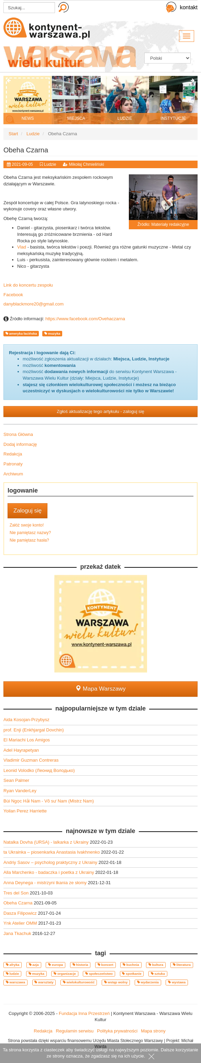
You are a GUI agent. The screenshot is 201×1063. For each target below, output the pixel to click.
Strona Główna (18, 434)
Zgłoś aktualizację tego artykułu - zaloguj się (100, 411)
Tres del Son (16, 893)
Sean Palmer (16, 780)
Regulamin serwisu (75, 1030)
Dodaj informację (20, 444)
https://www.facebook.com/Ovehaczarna (85, 318)
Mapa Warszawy (100, 688)
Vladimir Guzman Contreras (30, 760)
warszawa (15, 982)
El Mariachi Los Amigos (26, 739)
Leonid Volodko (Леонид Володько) (39, 770)
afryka (12, 965)
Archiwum (13, 473)
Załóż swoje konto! (27, 525)
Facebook (13, 294)
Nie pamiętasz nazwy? (30, 532)
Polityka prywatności (117, 1030)
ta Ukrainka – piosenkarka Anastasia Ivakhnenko (52, 852)
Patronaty (13, 463)
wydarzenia (148, 982)
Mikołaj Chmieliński (86, 164)
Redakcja (12, 454)
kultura (155, 965)
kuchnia (131, 965)
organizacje (65, 973)
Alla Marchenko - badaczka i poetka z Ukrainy (49, 872)
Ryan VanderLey (19, 790)
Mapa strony (153, 1030)
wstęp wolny (116, 982)
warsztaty (43, 982)
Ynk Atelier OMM (20, 923)
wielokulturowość (79, 982)
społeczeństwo (99, 973)
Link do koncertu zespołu (28, 285)
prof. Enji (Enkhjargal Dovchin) (33, 729)
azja (34, 965)
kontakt (189, 7)
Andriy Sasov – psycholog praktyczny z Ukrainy (51, 862)
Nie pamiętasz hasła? (29, 540)
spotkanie (131, 973)
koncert (105, 965)
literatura (182, 965)
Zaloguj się (27, 510)
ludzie (12, 973)
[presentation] (8, 81)
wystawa (177, 982)
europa (55, 965)
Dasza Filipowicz (20, 913)
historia (80, 965)
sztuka (158, 973)
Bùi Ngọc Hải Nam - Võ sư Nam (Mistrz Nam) (48, 801)
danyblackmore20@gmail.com (33, 304)
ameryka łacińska (21, 333)
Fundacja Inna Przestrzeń (84, 1013)
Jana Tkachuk (17, 933)
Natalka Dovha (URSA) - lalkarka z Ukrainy (46, 842)
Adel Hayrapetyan (21, 750)
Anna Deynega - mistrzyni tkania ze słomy (45, 882)
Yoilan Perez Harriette (25, 810)
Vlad (21, 247)
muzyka (52, 333)
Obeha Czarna (18, 902)
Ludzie (50, 164)
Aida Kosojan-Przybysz (26, 719)
